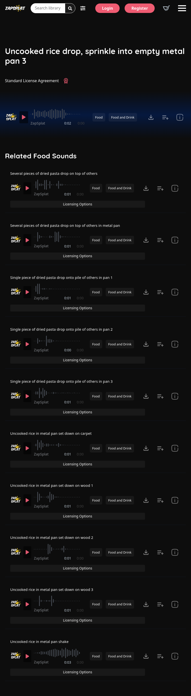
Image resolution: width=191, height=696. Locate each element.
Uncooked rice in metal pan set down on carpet (55, 413)
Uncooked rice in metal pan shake (42, 603)
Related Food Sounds (41, 156)
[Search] (70, 8)
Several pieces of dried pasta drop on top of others (58, 176)
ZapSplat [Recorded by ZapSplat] (40, 123)
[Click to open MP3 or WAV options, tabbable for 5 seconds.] (151, 117)
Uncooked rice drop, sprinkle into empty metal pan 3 (95, 55)
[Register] (140, 8)
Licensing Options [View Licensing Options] (164, 176)
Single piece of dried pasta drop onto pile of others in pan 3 (66, 366)
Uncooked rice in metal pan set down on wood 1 (56, 461)
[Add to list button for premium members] (165, 117)
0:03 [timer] (68, 627)
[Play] (24, 117)
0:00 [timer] (81, 123)
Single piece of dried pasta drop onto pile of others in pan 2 (66, 318)
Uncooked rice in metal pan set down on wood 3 (56, 556)
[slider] (59, 114)
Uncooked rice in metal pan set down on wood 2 (56, 508)
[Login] (107, 8)
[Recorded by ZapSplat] (10, 117)
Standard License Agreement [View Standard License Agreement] (32, 80)
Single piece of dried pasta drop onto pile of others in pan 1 (66, 271)
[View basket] (166, 8)
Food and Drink (123, 117)
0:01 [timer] (68, 200)
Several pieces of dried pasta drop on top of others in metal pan (70, 224)
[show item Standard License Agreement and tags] (180, 117)
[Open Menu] (182, 8)
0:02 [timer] (68, 123)
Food (98, 117)
